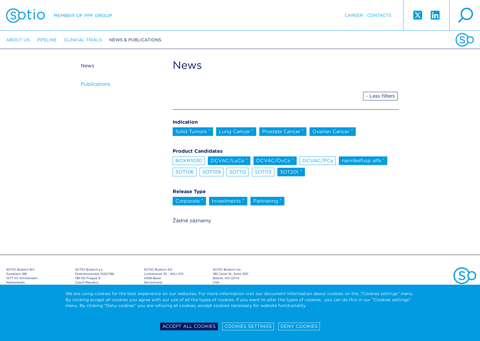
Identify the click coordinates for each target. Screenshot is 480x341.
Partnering (267, 200)
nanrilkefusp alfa (363, 160)
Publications (95, 84)
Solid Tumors (192, 131)
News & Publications (135, 39)
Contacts (379, 15)
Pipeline (47, 39)
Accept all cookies (189, 326)
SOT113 (263, 172)
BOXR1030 (188, 160)
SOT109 (211, 172)
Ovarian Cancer (332, 131)
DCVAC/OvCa (275, 160)
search (464, 15)
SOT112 (237, 172)
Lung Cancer (236, 131)
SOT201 (291, 171)
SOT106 (184, 172)
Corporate (189, 200)
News (87, 66)
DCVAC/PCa (317, 160)
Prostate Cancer (283, 131)
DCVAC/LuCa (229, 160)
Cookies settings (248, 326)
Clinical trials (83, 39)
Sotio (59, 15)
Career (354, 15)
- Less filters (380, 96)
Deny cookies (299, 326)
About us (18, 39)
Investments (228, 200)
